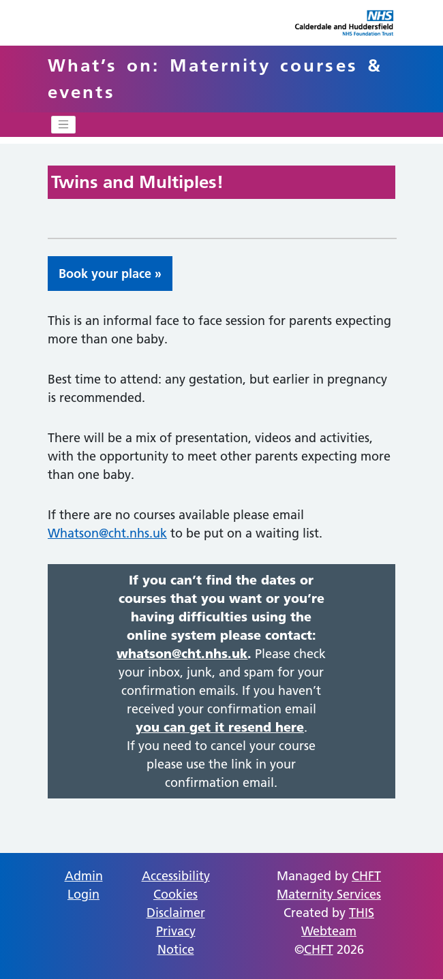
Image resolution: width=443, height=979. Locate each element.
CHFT (318, 949)
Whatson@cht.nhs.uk (107, 533)
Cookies (175, 894)
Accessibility (176, 876)
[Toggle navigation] (63, 125)
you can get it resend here (220, 726)
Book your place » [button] (110, 273)
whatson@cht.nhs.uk (182, 653)
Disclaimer (176, 912)
